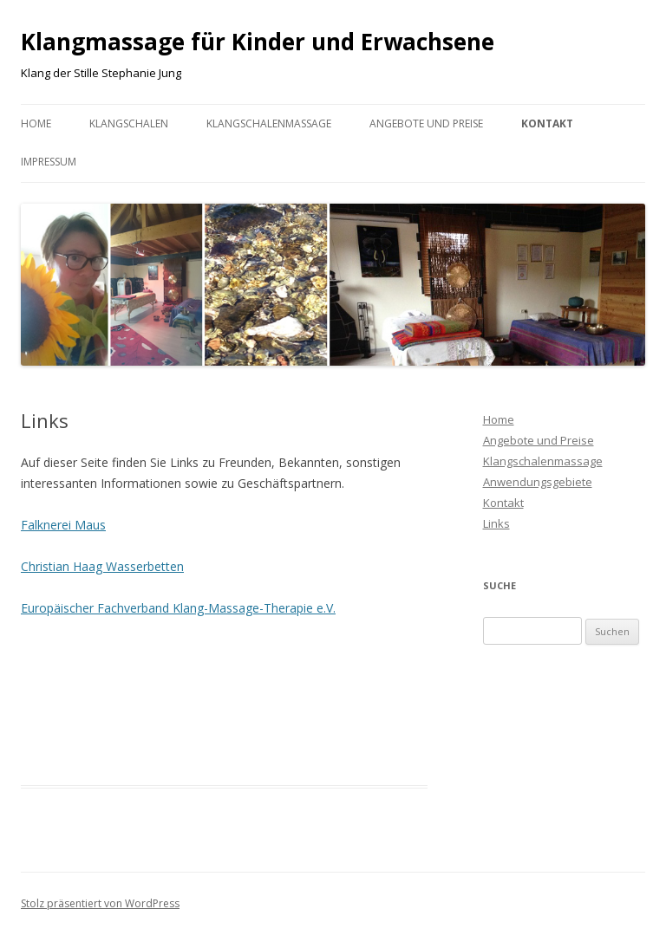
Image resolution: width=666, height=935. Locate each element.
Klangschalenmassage (268, 123)
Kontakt (547, 123)
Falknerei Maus (63, 524)
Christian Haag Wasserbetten (102, 566)
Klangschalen (128, 123)
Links (496, 523)
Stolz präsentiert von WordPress (100, 903)
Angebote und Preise (426, 123)
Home (36, 123)
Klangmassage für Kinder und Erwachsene (257, 41)
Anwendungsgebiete (537, 482)
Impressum (48, 161)
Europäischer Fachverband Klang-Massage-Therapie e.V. (178, 608)
